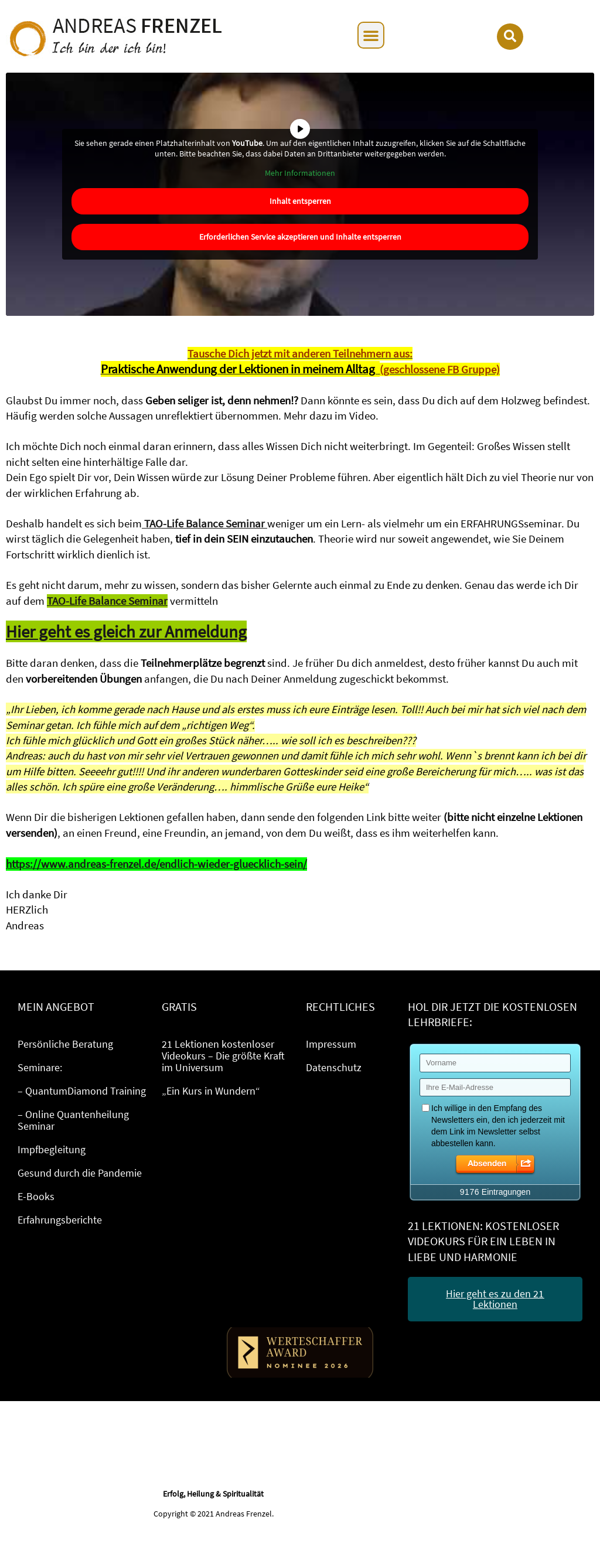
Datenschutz (334, 1067)
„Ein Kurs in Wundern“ (211, 1091)
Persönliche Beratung (65, 1044)
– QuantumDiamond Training (82, 1091)
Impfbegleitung (52, 1149)
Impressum (331, 1044)
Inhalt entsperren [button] (300, 201)
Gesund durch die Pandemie (80, 1173)
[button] (370, 35)
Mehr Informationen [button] (300, 173)
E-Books (36, 1196)
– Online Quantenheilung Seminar (73, 1120)
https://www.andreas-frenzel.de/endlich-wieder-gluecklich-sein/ (156, 864)
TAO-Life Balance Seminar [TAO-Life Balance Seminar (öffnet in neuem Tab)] (107, 601)
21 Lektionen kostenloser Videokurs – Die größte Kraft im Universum (223, 1055)
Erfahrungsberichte (60, 1219)
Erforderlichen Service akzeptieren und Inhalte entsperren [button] (300, 236)
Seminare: (40, 1067)
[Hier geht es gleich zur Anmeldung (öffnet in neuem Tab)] (126, 632)
